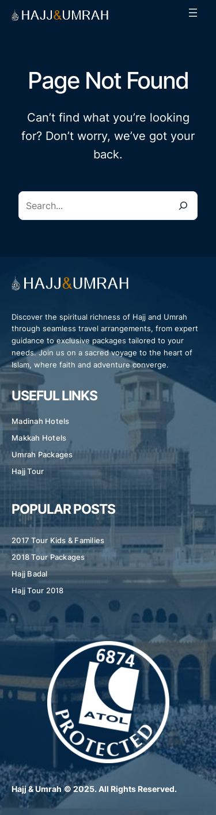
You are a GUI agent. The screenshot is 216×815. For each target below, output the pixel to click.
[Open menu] (193, 13)
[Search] (183, 205)
